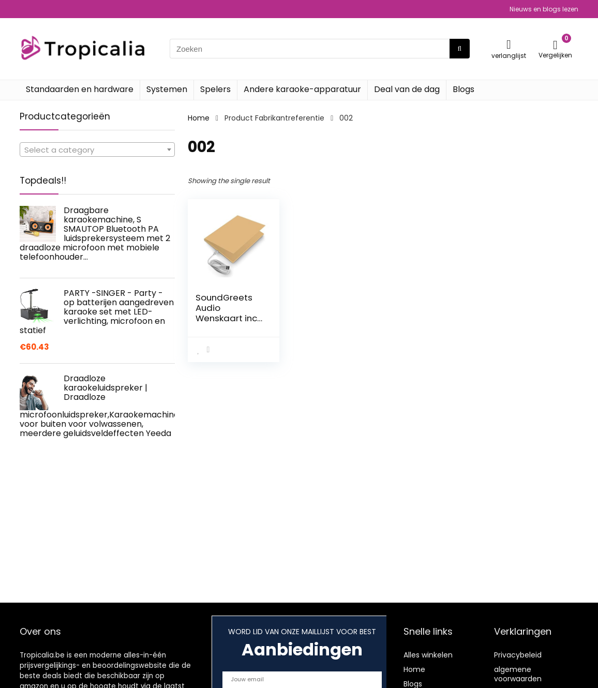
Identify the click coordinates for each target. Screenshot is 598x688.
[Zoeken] (460, 48)
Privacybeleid (518, 655)
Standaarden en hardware (79, 89)
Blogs (463, 89)
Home (199, 118)
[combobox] (97, 149)
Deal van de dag (407, 89)
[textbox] (97, 150)
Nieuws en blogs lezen (544, 9)
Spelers (215, 89)
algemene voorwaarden (518, 674)
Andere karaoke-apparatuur (302, 89)
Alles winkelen (428, 655)
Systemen (166, 89)
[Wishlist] (508, 44)
